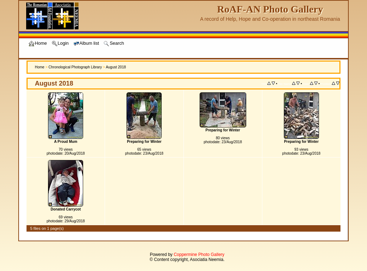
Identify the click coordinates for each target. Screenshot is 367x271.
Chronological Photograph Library (75, 67)
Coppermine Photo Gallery (199, 254)
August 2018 (116, 67)
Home (39, 67)
